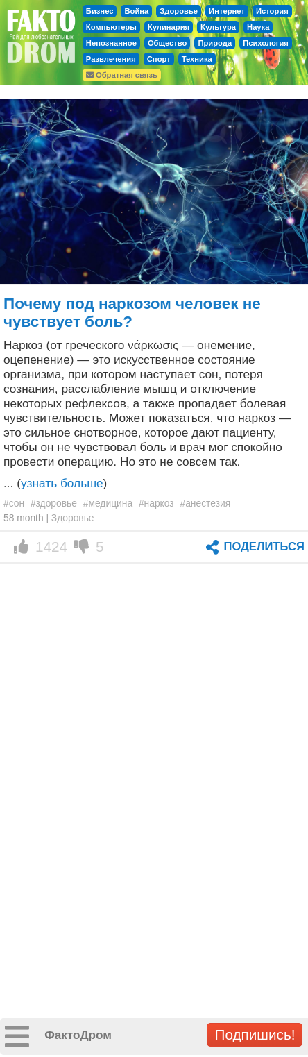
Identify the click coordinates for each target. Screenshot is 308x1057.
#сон (13, 503)
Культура (218, 27)
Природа (215, 43)
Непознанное (111, 43)
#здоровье (54, 503)
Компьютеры (111, 27)
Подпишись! (254, 1034)
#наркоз (156, 503)
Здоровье (179, 11)
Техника (197, 59)
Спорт (159, 59)
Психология (266, 43)
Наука (258, 27)
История (272, 11)
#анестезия (205, 503)
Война (136, 11)
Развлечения (111, 59)
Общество (167, 43)
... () (55, 483)
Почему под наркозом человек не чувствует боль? (132, 312)
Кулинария (168, 27)
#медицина (107, 503)
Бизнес (100, 11)
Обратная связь (121, 75)
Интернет (227, 11)
